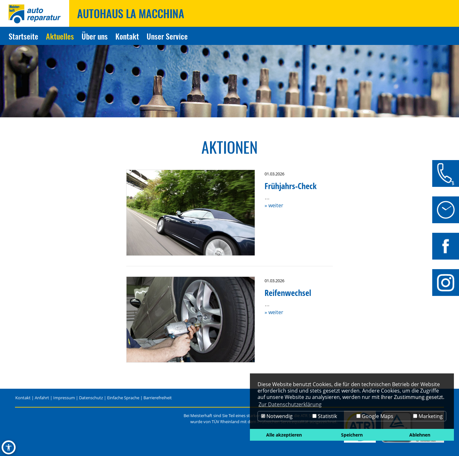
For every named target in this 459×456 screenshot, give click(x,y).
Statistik (324, 416)
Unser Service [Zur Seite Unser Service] (167, 36)
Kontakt (23, 398)
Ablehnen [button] (419, 435)
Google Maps (374, 416)
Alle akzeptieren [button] (284, 435)
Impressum (64, 398)
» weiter (274, 205)
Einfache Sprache (123, 398)
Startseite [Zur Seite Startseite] (23, 36)
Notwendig (277, 416)
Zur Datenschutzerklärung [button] (290, 404)
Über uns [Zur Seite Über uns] (95, 36)
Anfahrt (42, 398)
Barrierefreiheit (157, 398)
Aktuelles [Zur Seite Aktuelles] (60, 36)
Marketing (428, 416)
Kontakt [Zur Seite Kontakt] (127, 36)
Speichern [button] (352, 435)
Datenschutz (91, 398)
